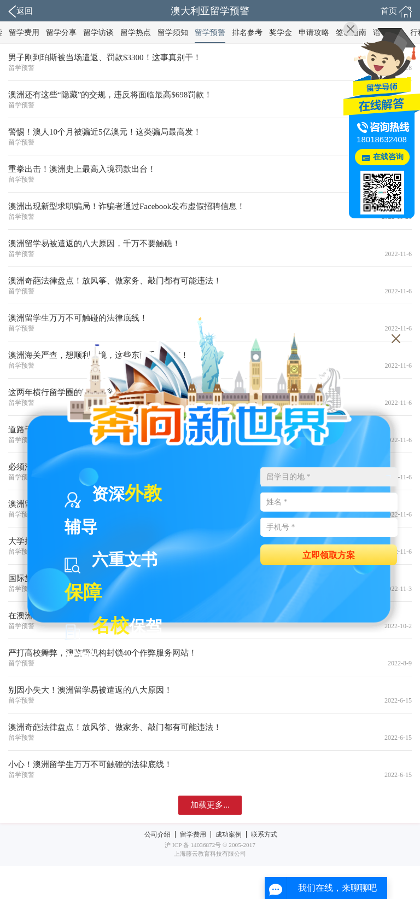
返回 (20, 11)
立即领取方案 (328, 554)
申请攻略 (314, 32)
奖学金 (280, 32)
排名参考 (247, 32)
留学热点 (135, 32)
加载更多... (209, 805)
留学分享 (61, 32)
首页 (396, 11)
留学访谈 (98, 32)
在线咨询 (388, 157)
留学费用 (24, 32)
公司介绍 (157, 834)
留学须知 (173, 32)
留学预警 (210, 32)
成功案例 (228, 834)
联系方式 (264, 834)
